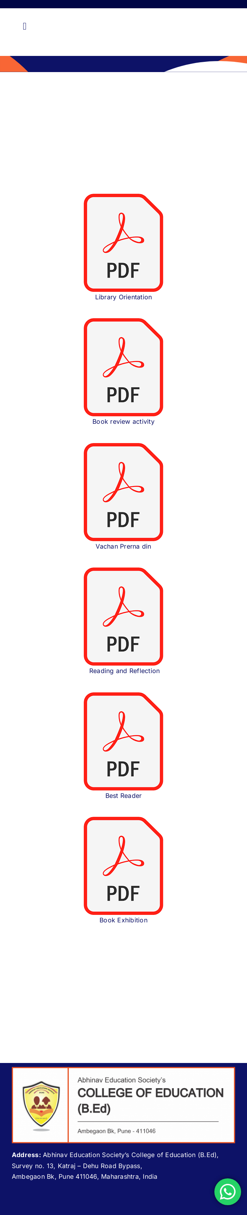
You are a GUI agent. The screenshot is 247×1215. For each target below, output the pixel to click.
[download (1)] (123, 197)
